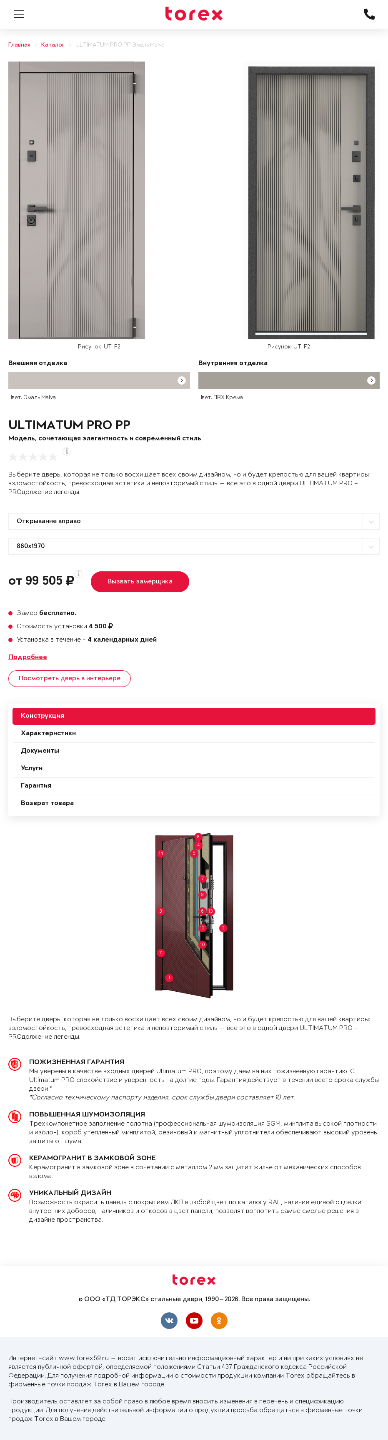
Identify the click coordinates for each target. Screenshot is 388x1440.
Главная (19, 45)
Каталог (53, 45)
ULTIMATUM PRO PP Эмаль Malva (120, 45)
